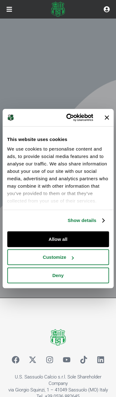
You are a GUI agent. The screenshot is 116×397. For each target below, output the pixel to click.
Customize (58, 257)
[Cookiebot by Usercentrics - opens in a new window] (69, 117)
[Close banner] (107, 117)
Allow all (58, 239)
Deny (58, 275)
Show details (82, 220)
